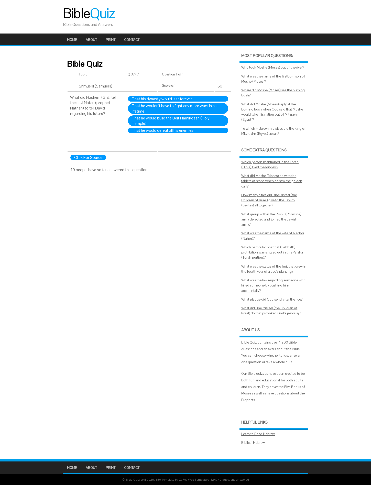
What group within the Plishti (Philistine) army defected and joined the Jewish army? (271, 219)
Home (72, 39)
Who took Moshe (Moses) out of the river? (272, 67)
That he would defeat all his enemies (162, 130)
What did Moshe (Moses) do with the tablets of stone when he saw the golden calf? (271, 181)
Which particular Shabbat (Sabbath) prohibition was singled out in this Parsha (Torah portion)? (272, 252)
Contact (131, 39)
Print (110, 39)
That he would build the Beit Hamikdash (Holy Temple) (171, 120)
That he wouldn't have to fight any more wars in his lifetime (174, 108)
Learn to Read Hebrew (258, 434)
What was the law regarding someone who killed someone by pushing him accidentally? (273, 285)
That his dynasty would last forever (162, 99)
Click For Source (88, 157)
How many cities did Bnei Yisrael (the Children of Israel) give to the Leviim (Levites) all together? (269, 200)
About (91, 39)
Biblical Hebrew (253, 442)
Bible (88, 13)
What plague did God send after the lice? (271, 299)
